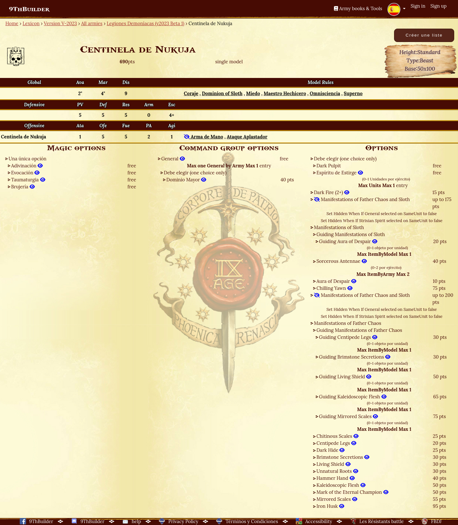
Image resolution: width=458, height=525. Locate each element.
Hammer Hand (335, 478)
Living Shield (333, 464)
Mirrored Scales (336, 499)
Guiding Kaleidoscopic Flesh (352, 397)
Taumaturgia (28, 180)
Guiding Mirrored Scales (348, 416)
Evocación (25, 173)
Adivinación (27, 166)
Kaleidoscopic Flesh (340, 485)
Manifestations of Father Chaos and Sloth (362, 199)
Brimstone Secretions (342, 457)
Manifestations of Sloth (339, 227)
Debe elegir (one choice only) (195, 173)
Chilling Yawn (334, 288)
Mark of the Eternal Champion (352, 492)
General (173, 159)
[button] (396, 9)
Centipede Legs (336, 443)
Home (11, 23)
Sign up (438, 6)
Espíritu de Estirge (339, 173)
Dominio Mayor (186, 180)
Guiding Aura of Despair (348, 241)
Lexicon (31, 23)
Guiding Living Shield (345, 377)
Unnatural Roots (337, 471)
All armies (91, 23)
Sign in (418, 6)
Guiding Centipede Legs (348, 337)
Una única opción (27, 159)
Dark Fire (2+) (331, 192)
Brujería (23, 187)
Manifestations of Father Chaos (347, 323)
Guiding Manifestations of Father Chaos (359, 330)
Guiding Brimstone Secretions (354, 357)
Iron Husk (330, 506)
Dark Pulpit (328, 166)
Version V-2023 (60, 23)
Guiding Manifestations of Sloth (350, 234)
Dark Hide (330, 450)
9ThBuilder (29, 9)
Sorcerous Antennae (341, 261)
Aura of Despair (336, 281)
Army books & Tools (358, 8)
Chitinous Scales (337, 436)
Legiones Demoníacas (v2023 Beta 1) (145, 23)
